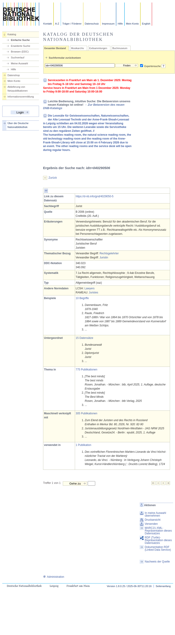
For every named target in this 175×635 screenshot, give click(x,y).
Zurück (53, 177)
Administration (53, 576)
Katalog (11, 34)
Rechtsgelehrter (109, 253)
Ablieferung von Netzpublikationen (17, 88)
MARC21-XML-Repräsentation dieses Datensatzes (158, 530)
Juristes (93, 292)
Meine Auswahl (19, 63)
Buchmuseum (119, 48)
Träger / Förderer (72, 23)
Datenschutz (92, 23)
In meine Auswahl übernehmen (155, 514)
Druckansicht (152, 519)
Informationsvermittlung (20, 96)
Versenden (151, 523)
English (146, 23)
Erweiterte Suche (20, 46)
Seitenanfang (163, 586)
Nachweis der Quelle (157, 561)
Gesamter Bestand (55, 48)
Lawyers (89, 288)
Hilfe (120, 23)
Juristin (104, 257)
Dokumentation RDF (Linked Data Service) (158, 548)
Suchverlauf (17, 57)
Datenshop (13, 75)
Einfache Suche (20, 40)
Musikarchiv (77, 48)
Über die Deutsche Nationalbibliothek (18, 125)
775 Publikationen (86, 369)
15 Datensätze (84, 338)
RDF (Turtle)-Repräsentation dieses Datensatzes (158, 540)
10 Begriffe (82, 298)
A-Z (57, 23)
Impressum (108, 23)
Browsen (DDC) (20, 51)
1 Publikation (83, 445)
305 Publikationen (86, 413)
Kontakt (47, 23)
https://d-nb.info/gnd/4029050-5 (95, 196)
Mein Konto (132, 23)
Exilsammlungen (98, 48)
